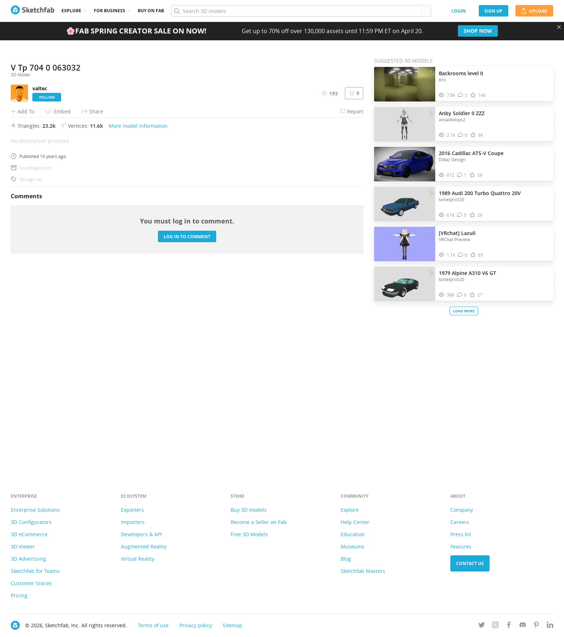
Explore (71, 11)
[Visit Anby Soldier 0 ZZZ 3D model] (404, 124)
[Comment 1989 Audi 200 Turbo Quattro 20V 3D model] (462, 215)
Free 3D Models (249, 534)
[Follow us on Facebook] (509, 626)
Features (460, 546)
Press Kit (460, 534)
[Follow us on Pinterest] (536, 626)
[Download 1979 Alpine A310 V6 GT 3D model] (431, 271)
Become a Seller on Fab (259, 522)
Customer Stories (31, 583)
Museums (352, 546)
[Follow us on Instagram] (495, 626)
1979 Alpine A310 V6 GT (467, 273)
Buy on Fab (151, 11)
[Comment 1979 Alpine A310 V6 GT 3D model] (462, 295)
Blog (346, 558)
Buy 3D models (249, 509)
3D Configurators (31, 522)
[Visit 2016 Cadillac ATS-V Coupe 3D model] (404, 164)
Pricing (19, 595)
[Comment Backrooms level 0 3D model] (463, 95)
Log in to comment (187, 434)
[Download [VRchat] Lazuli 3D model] (431, 231)
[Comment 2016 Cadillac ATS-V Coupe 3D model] (462, 175)
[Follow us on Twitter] (481, 626)
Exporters (132, 509)
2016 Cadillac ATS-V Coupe (471, 153)
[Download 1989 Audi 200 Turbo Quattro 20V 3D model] (431, 191)
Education (353, 534)
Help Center (355, 522)
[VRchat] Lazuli (457, 233)
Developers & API (141, 534)
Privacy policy (195, 625)
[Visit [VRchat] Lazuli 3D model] (404, 244)
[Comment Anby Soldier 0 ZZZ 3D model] (463, 135)
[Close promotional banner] (559, 27)
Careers (459, 522)
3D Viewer (23, 546)
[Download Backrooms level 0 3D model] (431, 71)
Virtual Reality (137, 558)
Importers (133, 522)
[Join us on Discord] (522, 626)
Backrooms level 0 (461, 73)
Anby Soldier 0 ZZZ (462, 113)
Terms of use (153, 625)
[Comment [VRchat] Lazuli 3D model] (463, 255)
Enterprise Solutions (35, 509)
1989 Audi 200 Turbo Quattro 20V (480, 193)
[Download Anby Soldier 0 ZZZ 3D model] (431, 111)
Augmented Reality (144, 546)
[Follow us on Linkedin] (550, 626)
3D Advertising (28, 558)
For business (109, 11)
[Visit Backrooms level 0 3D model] (404, 84)
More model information (138, 323)
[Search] (301, 10)
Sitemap (232, 625)
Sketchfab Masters (363, 571)
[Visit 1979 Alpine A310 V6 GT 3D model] (404, 284)
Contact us (470, 563)
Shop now (478, 30)
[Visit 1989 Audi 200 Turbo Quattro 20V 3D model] (404, 204)
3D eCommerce (29, 534)
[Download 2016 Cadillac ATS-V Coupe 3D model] (431, 151)
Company (461, 509)
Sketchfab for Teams (35, 571)
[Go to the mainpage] (32, 10)
